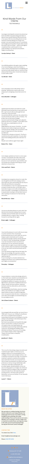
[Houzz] (12, 448)
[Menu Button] (26, 2)
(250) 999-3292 (9, 439)
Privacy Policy (14, 461)
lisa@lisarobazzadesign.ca (15, 457)
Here (14, 432)
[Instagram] (17, 448)
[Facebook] (15, 448)
